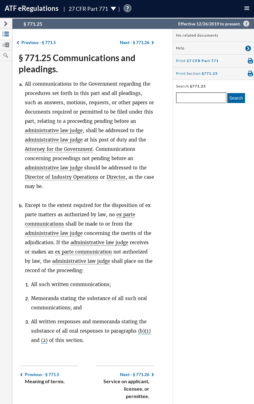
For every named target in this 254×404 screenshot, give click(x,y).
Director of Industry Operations (61, 177)
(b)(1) (144, 331)
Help (180, 48)
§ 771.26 (134, 42)
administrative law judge (54, 130)
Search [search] (236, 98)
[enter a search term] (201, 97)
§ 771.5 (38, 42)
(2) (44, 340)
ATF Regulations (32, 8)
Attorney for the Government (59, 149)
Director (116, 177)
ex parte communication (83, 252)
